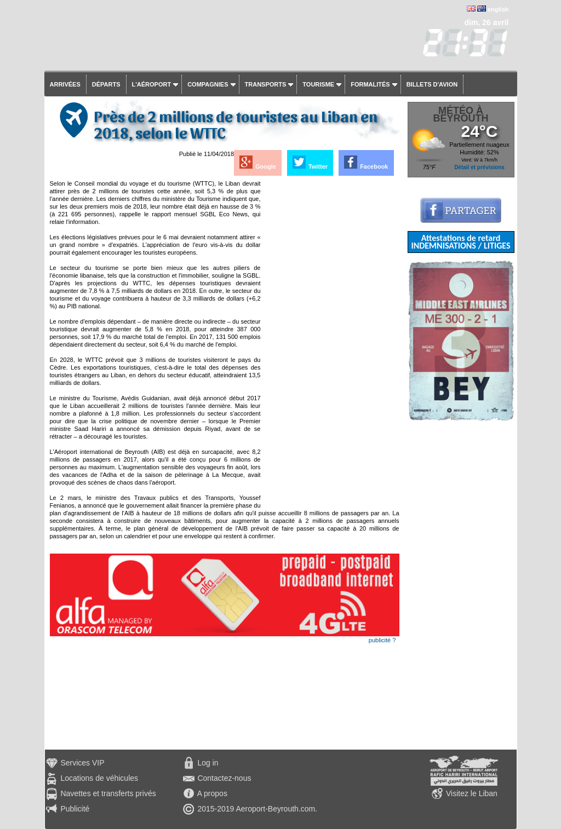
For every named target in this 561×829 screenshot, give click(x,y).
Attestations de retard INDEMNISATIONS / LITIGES (460, 242)
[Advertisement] (330, 344)
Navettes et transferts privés (108, 793)
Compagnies (207, 84)
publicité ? (382, 640)
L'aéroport (151, 84)
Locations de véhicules (99, 778)
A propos (212, 793)
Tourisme (318, 84)
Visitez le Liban (471, 793)
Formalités (370, 84)
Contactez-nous (224, 778)
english (498, 9)
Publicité (74, 808)
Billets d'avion (432, 84)
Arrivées (65, 84)
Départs (106, 84)
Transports (266, 84)
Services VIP (82, 762)
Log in (207, 762)
